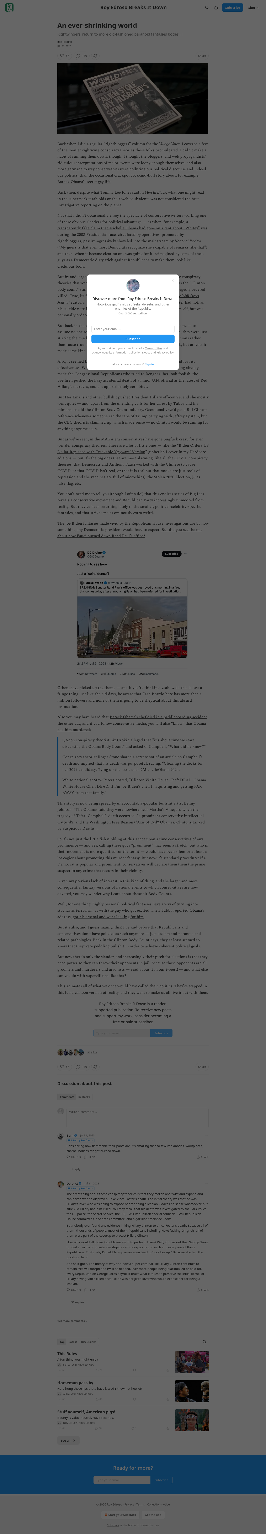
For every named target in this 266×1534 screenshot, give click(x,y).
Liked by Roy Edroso (80, 1140)
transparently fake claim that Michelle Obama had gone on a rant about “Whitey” (128, 228)
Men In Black (155, 192)
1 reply (75, 1169)
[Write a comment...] (137, 1118)
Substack (113, 1525)
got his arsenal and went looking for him (108, 917)
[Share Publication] (216, 7)
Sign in (253, 7)
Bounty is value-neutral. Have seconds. (85, 1417)
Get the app (153, 1515)
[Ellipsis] (206, 1135)
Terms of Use (153, 348)
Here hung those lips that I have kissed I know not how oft (99, 1388)
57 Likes (92, 1052)
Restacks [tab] (84, 1097)
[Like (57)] (64, 56)
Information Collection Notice (131, 352)
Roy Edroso (64, 41)
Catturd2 (65, 822)
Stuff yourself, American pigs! (86, 1412)
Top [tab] (62, 1342)
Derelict (72, 1183)
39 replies (77, 1302)
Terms (140, 1504)
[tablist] (74, 1097)
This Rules (67, 1353)
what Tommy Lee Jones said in (118, 192)
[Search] (207, 7)
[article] (133, 1362)
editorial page (82, 302)
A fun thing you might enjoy (77, 1359)
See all (68, 1440)
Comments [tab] (67, 1097)
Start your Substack (120, 1515)
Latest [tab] (73, 1342)
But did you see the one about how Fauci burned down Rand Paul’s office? (129, 533)
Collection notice (158, 1504)
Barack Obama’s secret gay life (84, 182)
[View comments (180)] (82, 56)
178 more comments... (72, 1321)
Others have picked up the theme (86, 688)
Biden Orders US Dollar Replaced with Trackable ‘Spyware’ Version (133, 449)
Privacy (129, 1504)
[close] (173, 280)
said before (140, 927)
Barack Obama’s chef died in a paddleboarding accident (158, 717)
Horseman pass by (75, 1383)
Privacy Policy (165, 352)
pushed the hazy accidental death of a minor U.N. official (123, 380)
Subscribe (232, 7)
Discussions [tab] (88, 1342)
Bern (70, 1135)
